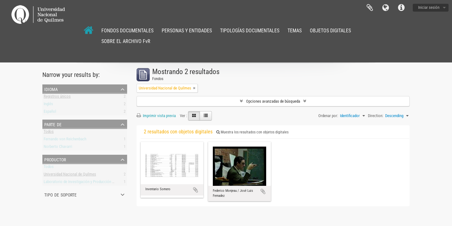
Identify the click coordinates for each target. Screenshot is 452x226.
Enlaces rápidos (401, 8)
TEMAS (295, 31)
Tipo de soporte (60, 194)
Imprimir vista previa (156, 115)
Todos (49, 132)
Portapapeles (370, 8)
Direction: (375, 115)
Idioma (385, 8)
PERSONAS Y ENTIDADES (187, 31)
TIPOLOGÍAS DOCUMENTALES (249, 31)
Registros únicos (57, 97)
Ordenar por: (328, 115)
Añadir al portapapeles (195, 190)
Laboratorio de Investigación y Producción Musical (84, 182)
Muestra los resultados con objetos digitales (252, 132)
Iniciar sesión (428, 7)
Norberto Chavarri (58, 147)
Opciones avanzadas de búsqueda (273, 101)
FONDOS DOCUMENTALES (127, 31)
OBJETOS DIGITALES (330, 31)
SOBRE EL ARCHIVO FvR (125, 41)
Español (50, 112)
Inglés (48, 105)
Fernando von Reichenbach (65, 140)
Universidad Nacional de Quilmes (70, 175)
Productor (55, 159)
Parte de (53, 124)
